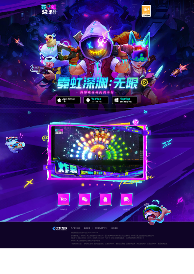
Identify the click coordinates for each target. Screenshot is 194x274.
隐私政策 (87, 228)
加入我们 (114, 228)
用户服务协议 (75, 228)
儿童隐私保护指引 (101, 228)
